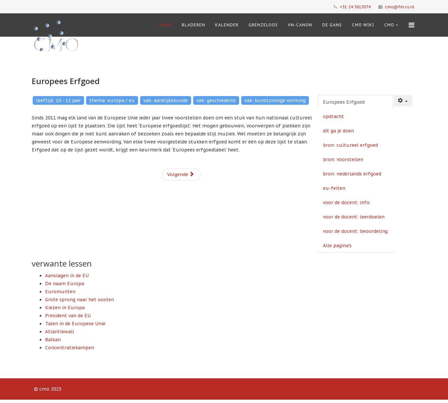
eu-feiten (334, 188)
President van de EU (68, 316)
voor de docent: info (346, 202)
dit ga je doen (338, 131)
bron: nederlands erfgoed (352, 174)
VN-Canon (300, 24)
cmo (389, 24)
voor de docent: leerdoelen (354, 217)
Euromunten (60, 292)
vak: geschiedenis (216, 100)
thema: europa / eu (112, 100)
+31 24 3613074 (355, 6)
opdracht (333, 116)
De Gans (332, 24)
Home (165, 24)
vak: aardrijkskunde (165, 100)
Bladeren (193, 24)
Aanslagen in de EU (67, 276)
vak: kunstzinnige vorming (275, 100)
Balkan (53, 340)
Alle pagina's (337, 246)
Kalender (227, 24)
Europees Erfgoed (344, 102)
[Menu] (411, 25)
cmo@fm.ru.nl (399, 6)
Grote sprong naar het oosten (79, 300)
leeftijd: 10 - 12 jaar (58, 100)
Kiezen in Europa (65, 308)
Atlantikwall (59, 332)
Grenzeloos (263, 24)
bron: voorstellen (343, 159)
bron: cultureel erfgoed (350, 145)
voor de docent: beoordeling (355, 231)
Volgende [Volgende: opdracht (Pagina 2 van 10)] (180, 174)
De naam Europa (64, 284)
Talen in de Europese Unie (75, 324)
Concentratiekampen (69, 348)
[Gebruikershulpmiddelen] (403, 100)
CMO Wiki (363, 24)
